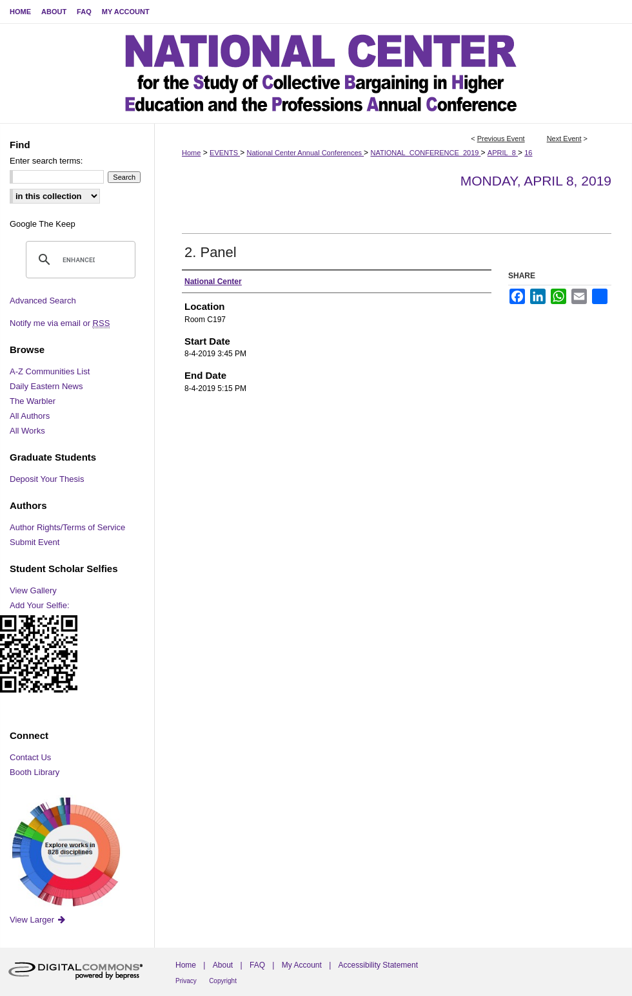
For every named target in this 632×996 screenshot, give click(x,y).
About (223, 965)
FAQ (257, 965)
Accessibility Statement (378, 965)
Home (191, 153)
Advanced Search (43, 300)
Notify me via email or (60, 323)
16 (528, 153)
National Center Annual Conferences (305, 153)
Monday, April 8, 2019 (535, 180)
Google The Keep (42, 224)
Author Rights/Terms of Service (67, 527)
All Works (27, 431)
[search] (79, 259)
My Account (302, 965)
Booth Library (34, 772)
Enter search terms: (46, 161)
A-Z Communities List (50, 371)
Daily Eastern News (46, 386)
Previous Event (501, 138)
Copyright (223, 980)
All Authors (30, 416)
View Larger (38, 919)
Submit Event (34, 542)
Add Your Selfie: (40, 605)
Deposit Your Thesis (47, 479)
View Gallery (33, 590)
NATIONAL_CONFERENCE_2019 (425, 153)
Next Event (564, 138)
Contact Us (30, 757)
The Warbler (32, 401)
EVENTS (225, 153)
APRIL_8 (503, 153)
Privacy (186, 980)
